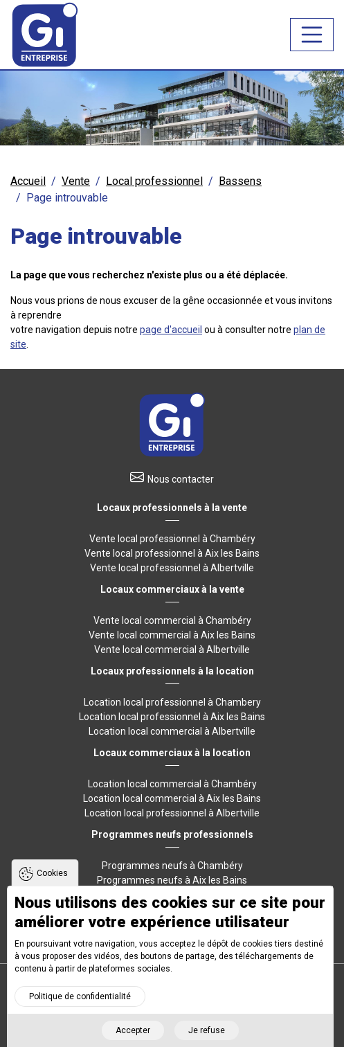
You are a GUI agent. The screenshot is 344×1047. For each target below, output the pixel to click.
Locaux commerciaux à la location (172, 752)
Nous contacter (180, 479)
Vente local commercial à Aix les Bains (172, 635)
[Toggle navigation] (312, 34)
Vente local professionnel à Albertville (172, 567)
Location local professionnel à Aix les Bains (172, 716)
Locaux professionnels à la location (172, 671)
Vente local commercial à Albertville (172, 649)
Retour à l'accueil (172, 424)
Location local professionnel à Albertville (172, 812)
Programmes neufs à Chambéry (172, 865)
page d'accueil (171, 329)
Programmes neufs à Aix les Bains (172, 880)
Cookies (52, 882)
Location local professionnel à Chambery (172, 702)
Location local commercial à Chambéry (172, 783)
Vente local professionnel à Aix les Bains (172, 553)
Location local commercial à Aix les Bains (172, 798)
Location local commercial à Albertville (172, 731)
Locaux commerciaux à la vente (172, 589)
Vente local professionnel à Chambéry (172, 538)
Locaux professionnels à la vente (172, 507)
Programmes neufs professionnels (172, 834)
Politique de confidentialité (80, 1005)
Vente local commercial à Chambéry (172, 620)
